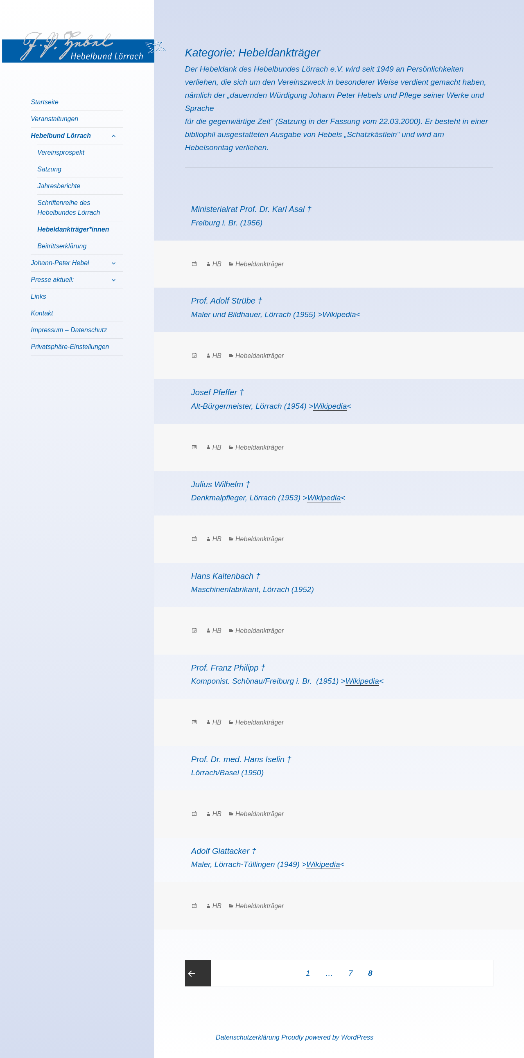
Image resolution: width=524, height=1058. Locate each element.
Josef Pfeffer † (217, 392)
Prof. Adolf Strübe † (226, 300)
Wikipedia (339, 314)
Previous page (198, 973)
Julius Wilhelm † (220, 484)
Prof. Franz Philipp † (228, 667)
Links (38, 296)
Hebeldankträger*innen (73, 229)
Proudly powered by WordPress (327, 1037)
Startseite (45, 102)
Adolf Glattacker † (223, 850)
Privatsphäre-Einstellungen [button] (70, 346)
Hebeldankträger (259, 264)
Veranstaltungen (54, 118)
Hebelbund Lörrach (61, 135)
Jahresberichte (58, 185)
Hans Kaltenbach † (225, 576)
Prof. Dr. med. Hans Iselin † (241, 759)
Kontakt (42, 313)
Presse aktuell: (52, 279)
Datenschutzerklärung (248, 1037)
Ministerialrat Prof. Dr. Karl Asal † (251, 209)
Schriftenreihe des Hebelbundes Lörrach (68, 207)
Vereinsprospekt (60, 152)
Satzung (49, 169)
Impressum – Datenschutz (69, 329)
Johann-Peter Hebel (60, 262)
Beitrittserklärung (61, 246)
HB (216, 264)
